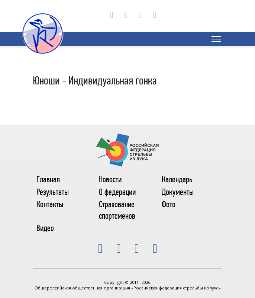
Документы (178, 192)
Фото (168, 204)
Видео (45, 228)
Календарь (177, 179)
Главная (48, 179)
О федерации (117, 192)
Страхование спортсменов (117, 210)
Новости (110, 179)
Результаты (52, 192)
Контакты (49, 204)
